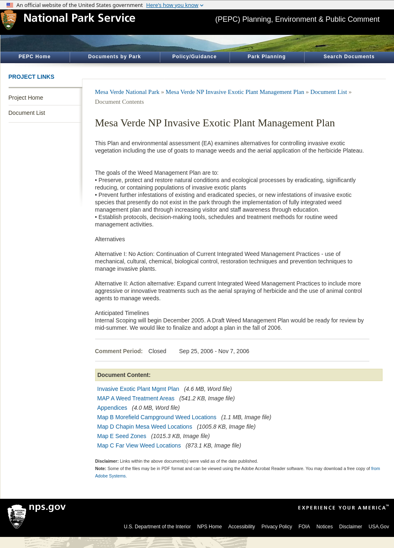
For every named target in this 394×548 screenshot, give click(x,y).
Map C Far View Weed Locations (139, 445)
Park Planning (267, 56)
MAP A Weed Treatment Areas (136, 398)
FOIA (304, 527)
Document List (27, 113)
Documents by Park (114, 56)
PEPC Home (34, 56)
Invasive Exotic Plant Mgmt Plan (138, 389)
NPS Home (209, 527)
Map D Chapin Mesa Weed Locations (144, 426)
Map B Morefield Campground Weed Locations (156, 417)
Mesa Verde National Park (127, 92)
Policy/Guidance (194, 56)
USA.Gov (379, 527)
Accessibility (241, 527)
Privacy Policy (277, 527)
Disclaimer (350, 527)
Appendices (112, 407)
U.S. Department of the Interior (157, 527)
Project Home (26, 97)
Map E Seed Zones (121, 436)
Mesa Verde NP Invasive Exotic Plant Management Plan (235, 92)
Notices (325, 527)
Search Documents (349, 56)
